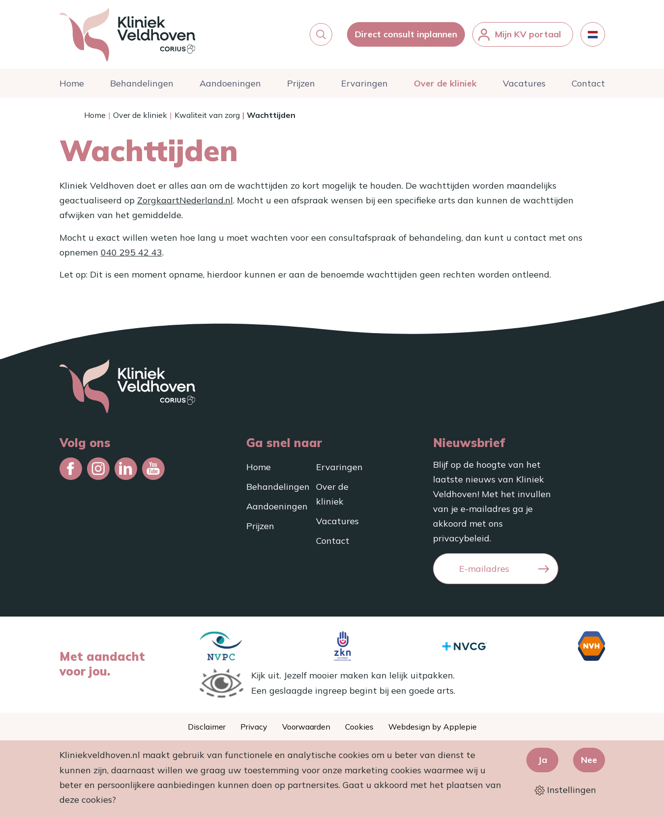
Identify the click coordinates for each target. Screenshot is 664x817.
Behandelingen (141, 83)
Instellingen (565, 789)
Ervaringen (364, 83)
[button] (321, 34)
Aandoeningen (230, 83)
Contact (588, 83)
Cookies (359, 727)
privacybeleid (461, 538)
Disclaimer (207, 727)
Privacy (253, 727)
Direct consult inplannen (406, 34)
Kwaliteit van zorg (207, 115)
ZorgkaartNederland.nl (185, 200)
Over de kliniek (445, 83)
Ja (542, 759)
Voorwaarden (306, 727)
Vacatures (524, 83)
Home (71, 83)
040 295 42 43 (131, 252)
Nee (589, 759)
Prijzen (301, 83)
